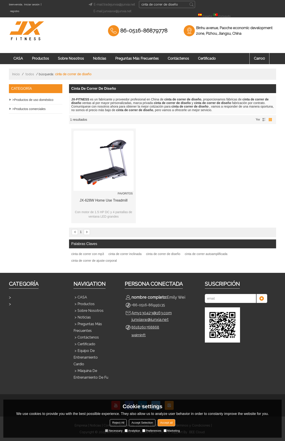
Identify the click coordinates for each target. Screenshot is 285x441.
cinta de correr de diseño (163, 254)
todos (30, 74)
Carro (259, 58)
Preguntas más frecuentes (137, 58)
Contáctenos (178, 58)
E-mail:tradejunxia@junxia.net (111, 4)
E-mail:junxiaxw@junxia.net (112, 11)
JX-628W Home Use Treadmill (103, 200)
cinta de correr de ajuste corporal (94, 260)
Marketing (172, 430)
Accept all (166, 422)
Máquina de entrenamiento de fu (90, 374)
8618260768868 (145, 327)
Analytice (132, 430)
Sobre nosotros (71, 58)
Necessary (113, 430)
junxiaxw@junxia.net (150, 319)
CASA (18, 58)
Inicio (16, 74)
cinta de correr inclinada (125, 254)
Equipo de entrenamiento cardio (85, 357)
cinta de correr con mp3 (87, 254)
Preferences (151, 430)
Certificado (207, 58)
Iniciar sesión (32, 4)
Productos (40, 58)
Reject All (118, 422)
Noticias (99, 58)
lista (264, 119)
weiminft (138, 335)
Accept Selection (142, 422)
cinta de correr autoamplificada (206, 254)
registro (14, 11)
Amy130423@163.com (151, 312)
